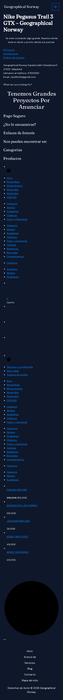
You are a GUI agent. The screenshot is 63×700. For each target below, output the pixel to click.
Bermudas (12, 252)
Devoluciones (10, 53)
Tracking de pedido (17, 374)
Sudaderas (13, 211)
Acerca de (30, 657)
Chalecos (12, 215)
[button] (7, 298)
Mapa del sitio (30, 680)
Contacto (30, 674)
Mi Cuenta (9, 49)
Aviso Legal (13, 370)
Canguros (12, 203)
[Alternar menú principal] (55, 6)
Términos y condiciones (20, 366)
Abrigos (11, 207)
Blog (29, 668)
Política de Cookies (14, 57)
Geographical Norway (21, 7)
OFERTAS (12, 197)
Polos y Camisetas (17, 219)
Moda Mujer (13, 181)
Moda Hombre (15, 185)
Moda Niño (13, 193)
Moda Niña (12, 189)
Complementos (15, 256)
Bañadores (12, 248)
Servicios (30, 663)
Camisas (11, 244)
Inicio (9, 178)
